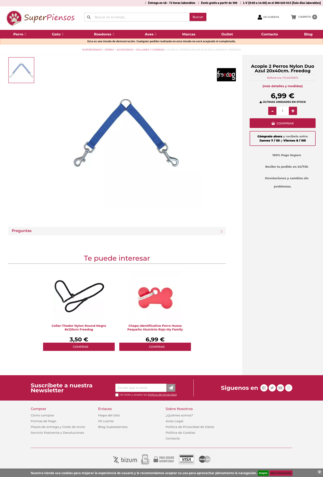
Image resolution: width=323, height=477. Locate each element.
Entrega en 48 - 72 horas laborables (171, 3)
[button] (20, 34)
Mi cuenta (106, 421)
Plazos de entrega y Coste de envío (58, 427)
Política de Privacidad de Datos (190, 427)
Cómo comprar (42, 415)
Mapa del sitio (109, 415)
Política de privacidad (162, 394)
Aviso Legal (174, 421)
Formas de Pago (43, 421)
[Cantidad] (282, 111)
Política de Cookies (180, 433)
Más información (280, 473)
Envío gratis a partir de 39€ (219, 3)
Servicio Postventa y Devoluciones (57, 433)
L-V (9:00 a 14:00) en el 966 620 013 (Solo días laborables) (282, 3)
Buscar (198, 17)
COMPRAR (285, 124)
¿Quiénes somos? (179, 415)
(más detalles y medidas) (283, 86)
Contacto (173, 438)
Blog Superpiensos (113, 427)
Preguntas (22, 231)
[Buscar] (145, 17)
